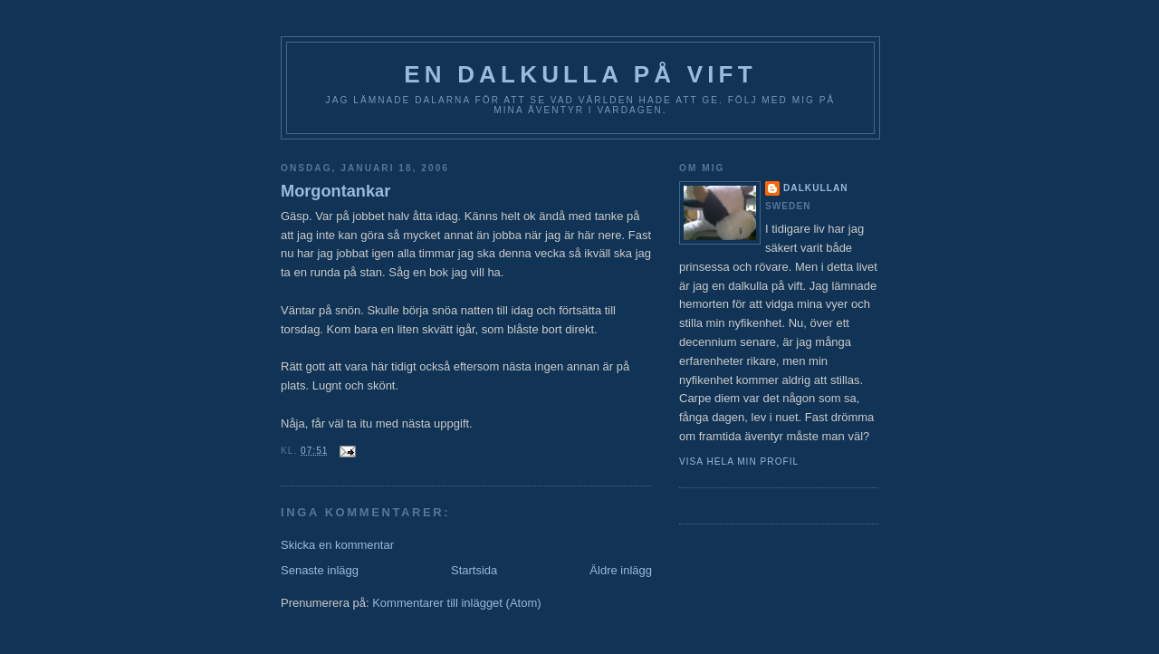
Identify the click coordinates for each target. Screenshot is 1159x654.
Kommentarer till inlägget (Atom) (456, 603)
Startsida (474, 570)
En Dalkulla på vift (580, 74)
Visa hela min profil (739, 461)
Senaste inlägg (320, 570)
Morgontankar (335, 191)
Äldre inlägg (620, 570)
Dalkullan (815, 188)
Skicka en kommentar (337, 545)
